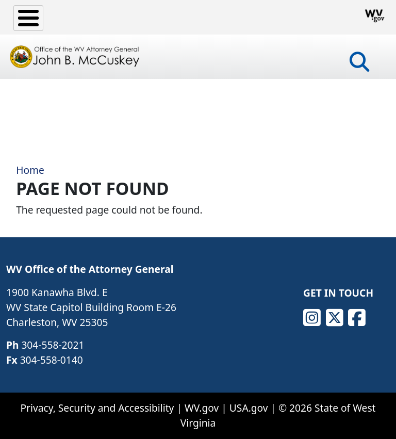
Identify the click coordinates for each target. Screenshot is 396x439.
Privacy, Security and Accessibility (97, 408)
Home (30, 170)
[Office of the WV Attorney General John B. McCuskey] (76, 57)
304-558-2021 (52, 345)
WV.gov (202, 408)
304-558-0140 (51, 360)
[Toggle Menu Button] (28, 18)
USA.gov (248, 408)
